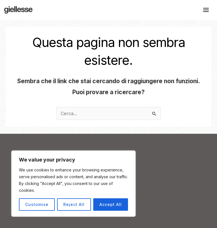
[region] (73, 183)
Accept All (110, 204)
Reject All (73, 204)
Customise (37, 204)
